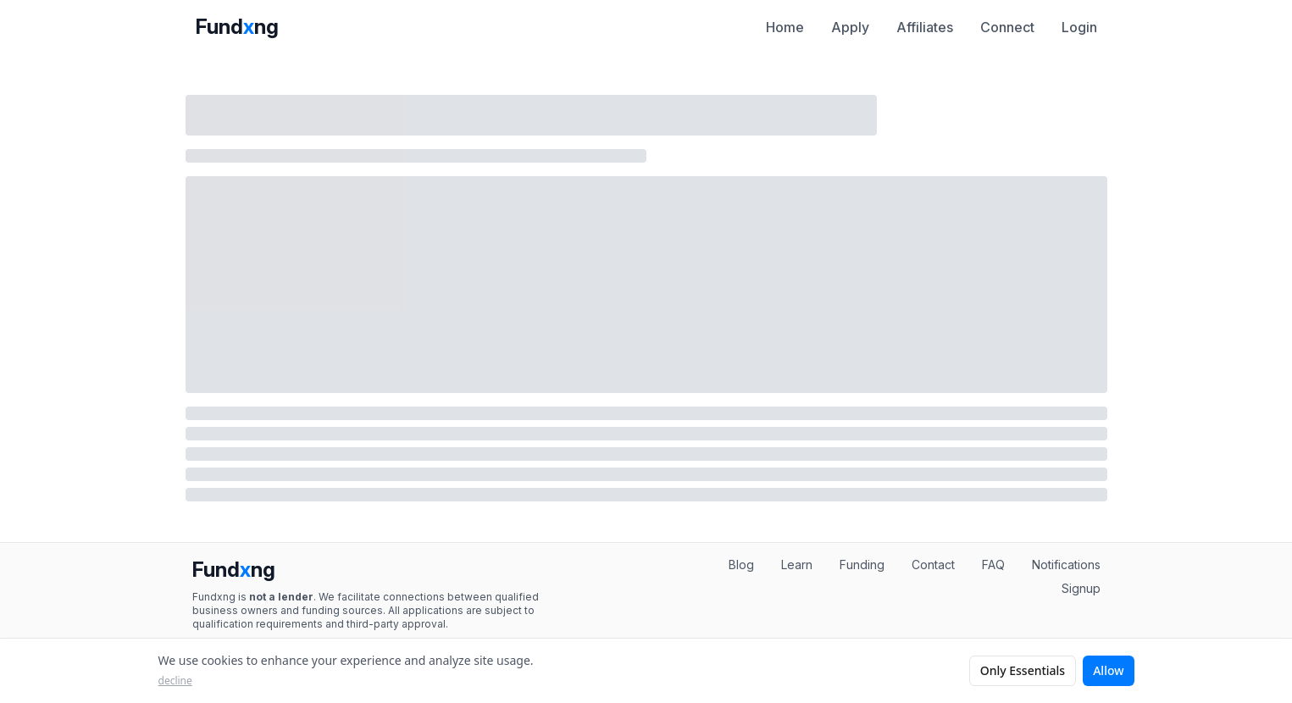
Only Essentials (1023, 670)
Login (1079, 27)
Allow (1108, 670)
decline (175, 681)
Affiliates (924, 27)
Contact (933, 564)
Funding (862, 564)
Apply (850, 27)
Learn (796, 564)
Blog (741, 564)
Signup (1081, 588)
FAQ (993, 564)
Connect (1007, 27)
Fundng (237, 26)
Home (785, 27)
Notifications (1066, 564)
